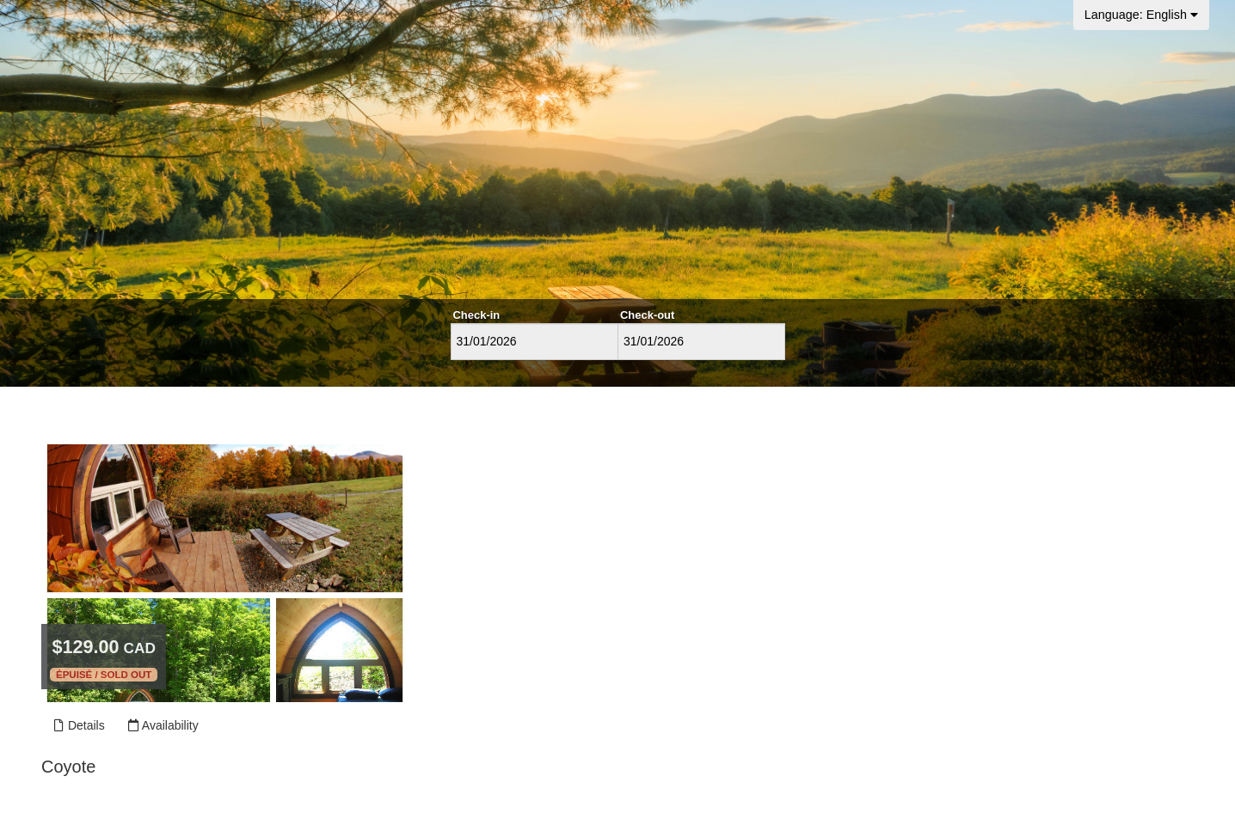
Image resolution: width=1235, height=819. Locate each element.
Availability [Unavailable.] (163, 725)
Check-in (477, 315)
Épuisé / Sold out (103, 674)
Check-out (647, 315)
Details (78, 725)
